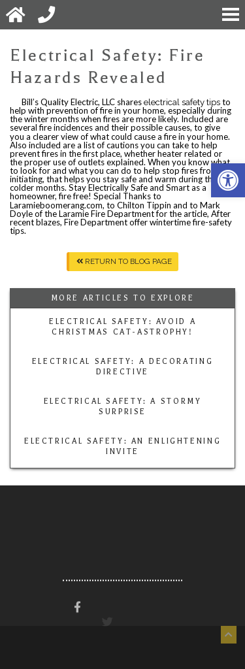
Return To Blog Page (124, 261)
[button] (228, 180)
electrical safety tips (182, 102)
